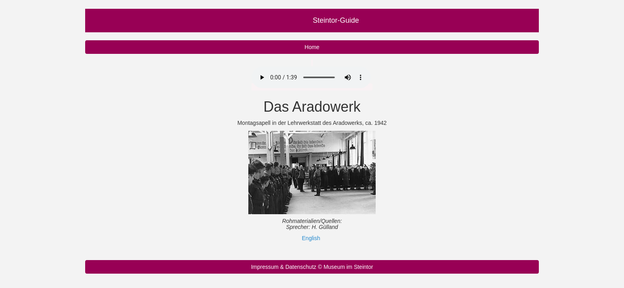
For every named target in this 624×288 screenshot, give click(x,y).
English (311, 238)
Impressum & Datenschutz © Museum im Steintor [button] (312, 267)
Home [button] (311, 47)
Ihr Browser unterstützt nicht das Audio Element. (311, 77)
